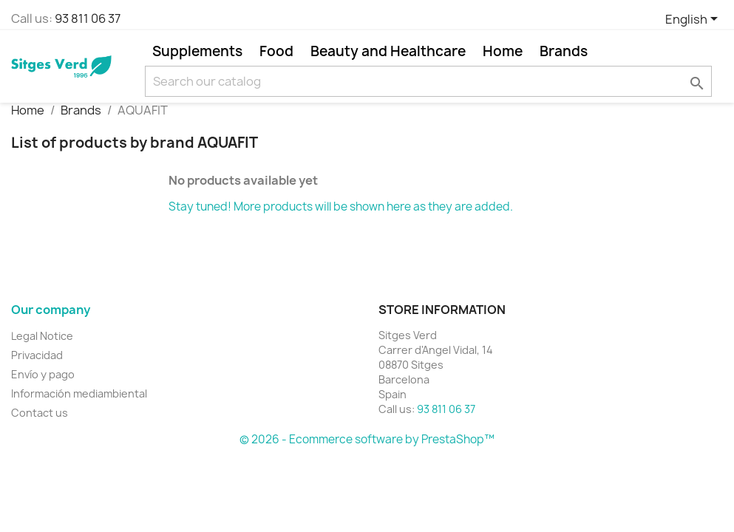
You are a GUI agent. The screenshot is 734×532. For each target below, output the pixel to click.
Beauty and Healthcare (388, 51)
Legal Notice (42, 336)
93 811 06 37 (87, 18)
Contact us (39, 413)
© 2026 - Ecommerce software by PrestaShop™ (367, 439)
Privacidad (37, 355)
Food (276, 51)
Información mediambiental (79, 393)
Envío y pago (43, 374)
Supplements (197, 51)
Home (503, 51)
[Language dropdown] (694, 20)
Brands (564, 51)
